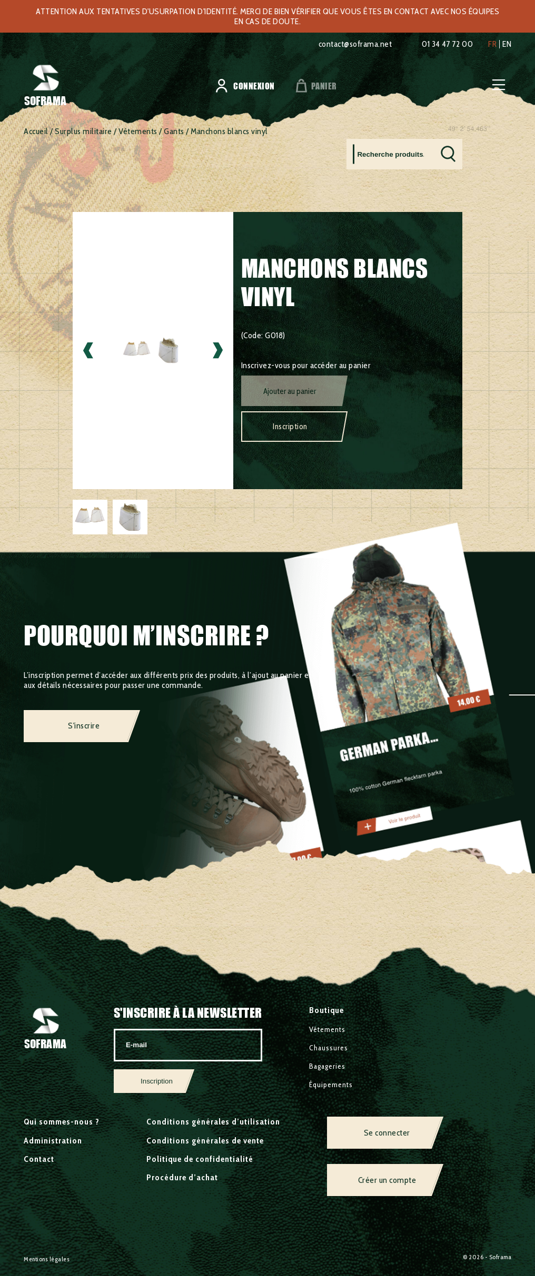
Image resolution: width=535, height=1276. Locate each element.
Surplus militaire (83, 131)
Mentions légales (47, 1259)
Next (218, 350)
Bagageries (327, 1066)
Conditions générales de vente (205, 1141)
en (506, 44)
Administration (53, 1141)
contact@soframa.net (355, 44)
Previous (88, 350)
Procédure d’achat (182, 1177)
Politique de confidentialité (199, 1159)
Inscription (290, 426)
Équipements (331, 1084)
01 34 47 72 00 (447, 44)
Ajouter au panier (289, 391)
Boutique (326, 1010)
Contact (39, 1159)
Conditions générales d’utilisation (213, 1122)
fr (492, 44)
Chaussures (328, 1047)
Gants (174, 131)
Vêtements (137, 131)
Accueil (36, 131)
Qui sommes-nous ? (62, 1122)
